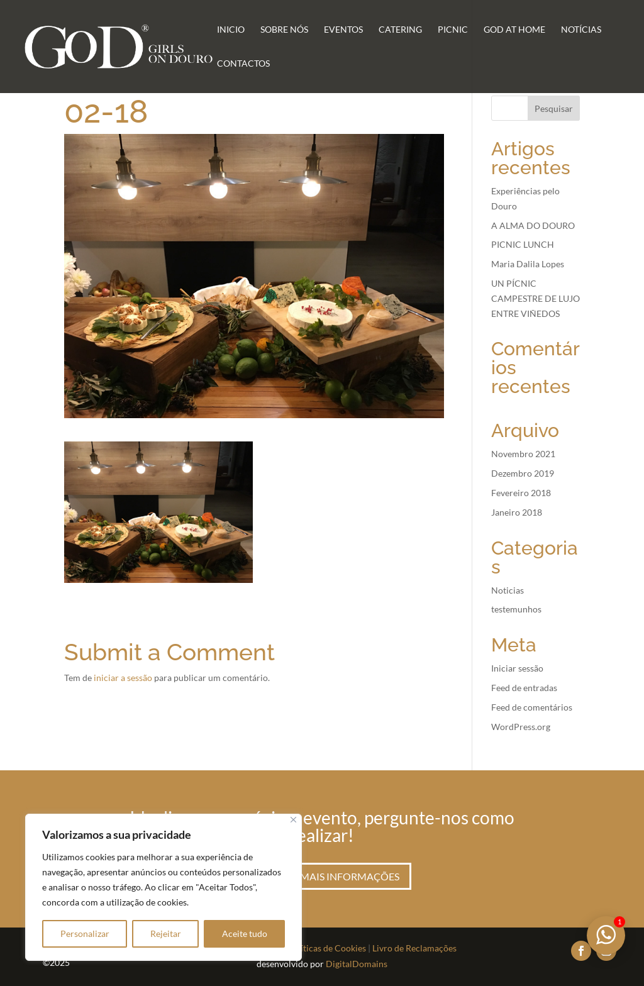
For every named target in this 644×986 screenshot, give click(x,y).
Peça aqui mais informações (322, 876)
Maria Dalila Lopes (527, 263)
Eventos (343, 30)
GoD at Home (514, 30)
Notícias (581, 30)
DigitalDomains (356, 963)
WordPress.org (520, 726)
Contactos (243, 64)
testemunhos (516, 609)
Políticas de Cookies (326, 948)
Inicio (231, 30)
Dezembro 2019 (522, 473)
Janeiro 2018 (516, 512)
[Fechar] (293, 820)
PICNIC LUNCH (522, 244)
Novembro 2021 (523, 453)
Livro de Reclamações (414, 948)
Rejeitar (165, 933)
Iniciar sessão (517, 668)
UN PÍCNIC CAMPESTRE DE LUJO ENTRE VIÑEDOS (535, 298)
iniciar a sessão (123, 677)
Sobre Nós (284, 30)
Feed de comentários (531, 707)
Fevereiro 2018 (521, 492)
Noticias (507, 590)
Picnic (453, 30)
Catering (400, 30)
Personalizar (84, 933)
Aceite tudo (244, 933)
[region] (163, 887)
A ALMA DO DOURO (533, 225)
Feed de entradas (524, 687)
